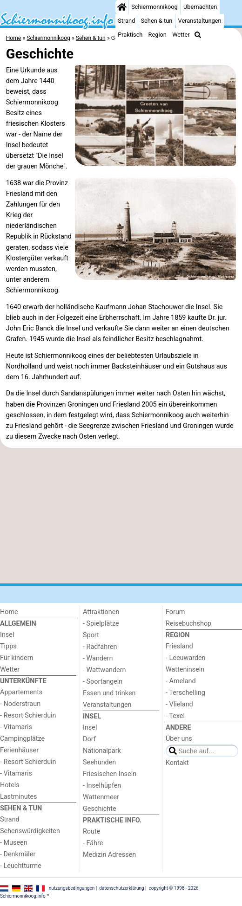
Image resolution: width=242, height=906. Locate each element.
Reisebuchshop (188, 624)
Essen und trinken (109, 693)
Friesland (179, 646)
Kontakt (177, 763)
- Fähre (93, 843)
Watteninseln (185, 669)
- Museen (13, 843)
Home (9, 612)
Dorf (89, 739)
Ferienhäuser (19, 750)
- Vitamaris (16, 727)
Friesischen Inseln (109, 774)
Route (91, 831)
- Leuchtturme (20, 866)
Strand (126, 20)
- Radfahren (100, 647)
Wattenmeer (101, 797)
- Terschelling (185, 693)
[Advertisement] (121, 516)
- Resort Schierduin (28, 715)
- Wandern (98, 658)
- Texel (175, 716)
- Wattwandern (104, 670)
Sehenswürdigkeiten (30, 831)
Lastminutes (18, 797)
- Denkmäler (17, 854)
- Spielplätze (101, 624)
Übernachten (200, 6)
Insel (7, 635)
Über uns (179, 739)
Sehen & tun (156, 20)
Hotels (10, 785)
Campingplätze (22, 739)
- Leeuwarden (186, 658)
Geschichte (99, 809)
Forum (175, 612)
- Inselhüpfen (102, 786)
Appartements (21, 692)
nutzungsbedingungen (72, 888)
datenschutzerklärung (121, 888)
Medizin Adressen (109, 855)
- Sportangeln (102, 682)
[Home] (121, 7)
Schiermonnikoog (154, 6)
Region (157, 34)
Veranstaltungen (200, 20)
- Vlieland (179, 704)
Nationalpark (102, 751)
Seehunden (99, 762)
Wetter (180, 34)
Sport (91, 635)
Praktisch (130, 34)
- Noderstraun (20, 704)
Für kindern (17, 658)
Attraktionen (101, 612)
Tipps (8, 646)
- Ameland (181, 681)
